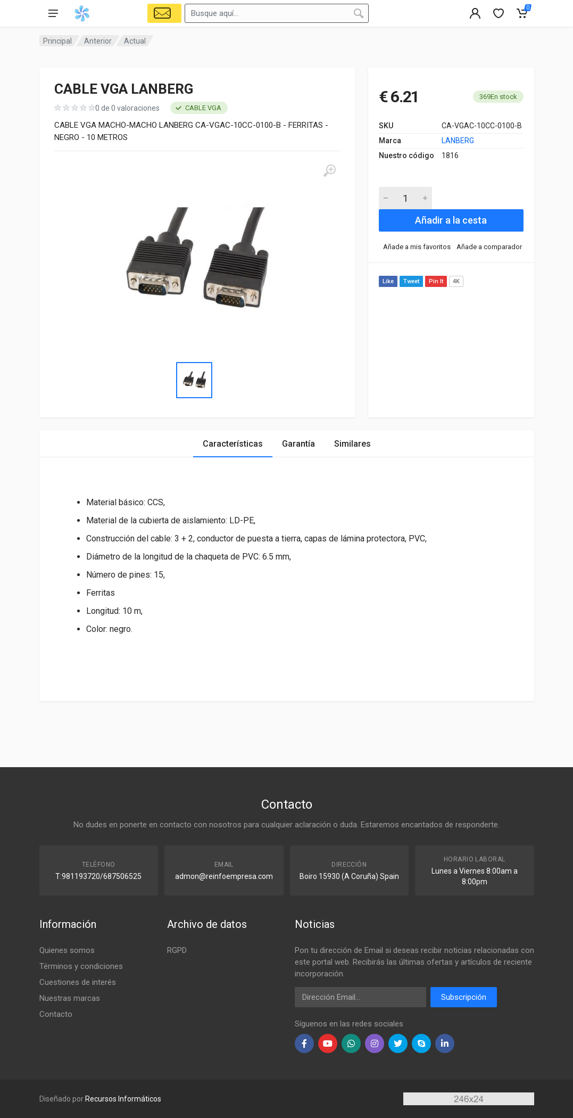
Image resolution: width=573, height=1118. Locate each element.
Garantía (298, 444)
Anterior (98, 41)
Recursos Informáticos (123, 1099)
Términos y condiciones (81, 966)
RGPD (177, 950)
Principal (57, 41)
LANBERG (458, 140)
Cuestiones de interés (77, 982)
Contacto (55, 1014)
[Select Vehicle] (164, 13)
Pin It (436, 281)
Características (233, 444)
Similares (352, 444)
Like (388, 281)
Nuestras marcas (69, 998)
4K (456, 281)
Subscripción (463, 997)
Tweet (411, 281)
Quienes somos (67, 950)
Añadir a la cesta (451, 220)
